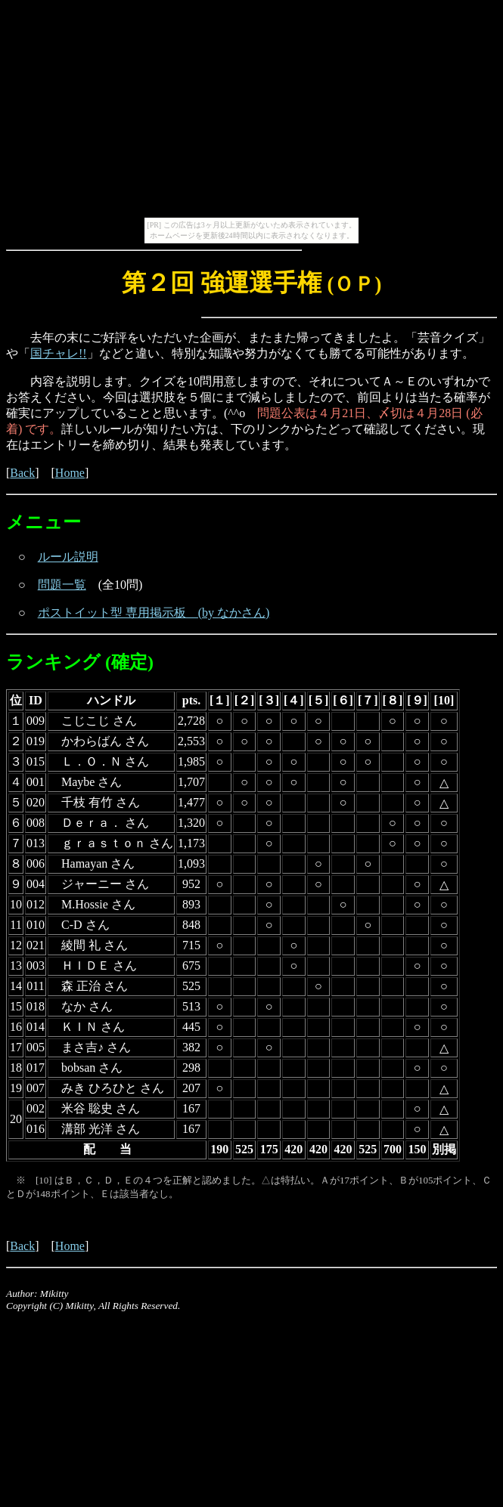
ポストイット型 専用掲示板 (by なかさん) (154, 612)
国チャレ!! (58, 353)
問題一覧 (62, 584)
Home (70, 472)
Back (22, 472)
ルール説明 (68, 556)
